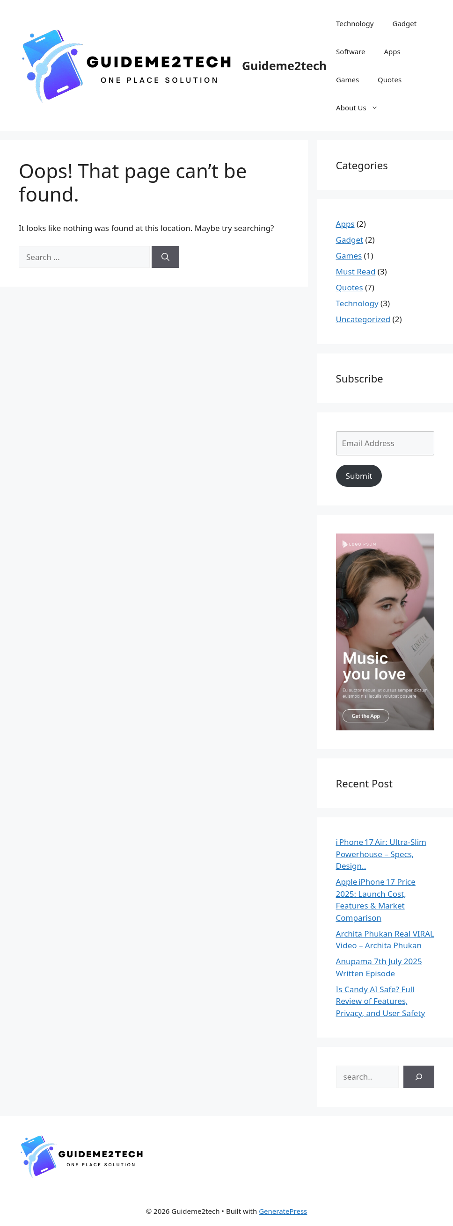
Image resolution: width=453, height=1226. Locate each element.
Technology (354, 23)
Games (347, 79)
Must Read (356, 271)
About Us (361, 108)
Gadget (404, 23)
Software (350, 51)
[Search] (165, 257)
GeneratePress (283, 1211)
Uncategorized (363, 319)
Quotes (390, 79)
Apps (392, 51)
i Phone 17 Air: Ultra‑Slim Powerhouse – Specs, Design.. (381, 854)
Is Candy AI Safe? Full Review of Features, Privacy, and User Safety (380, 1001)
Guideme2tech (284, 65)
